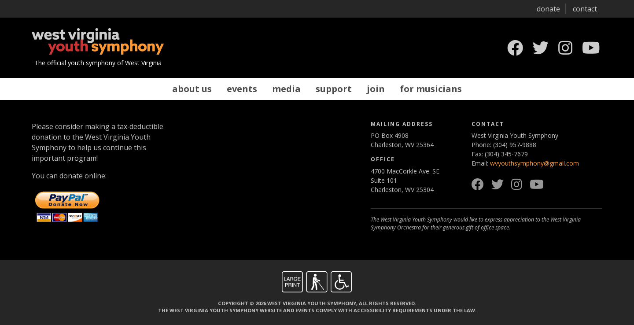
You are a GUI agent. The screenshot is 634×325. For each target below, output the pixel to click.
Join (376, 89)
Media (286, 89)
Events (242, 89)
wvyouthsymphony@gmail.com (534, 163)
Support (334, 89)
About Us (192, 89)
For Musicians (431, 89)
